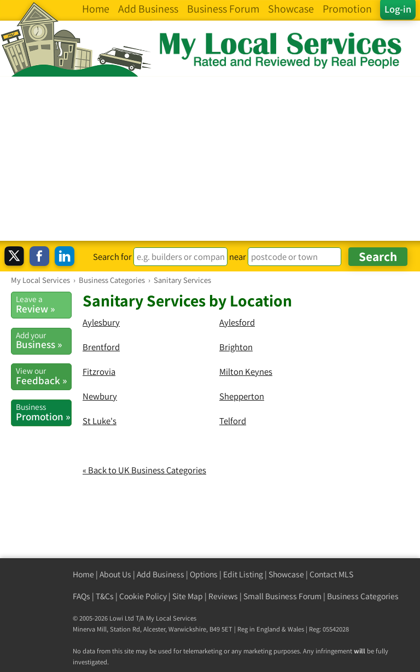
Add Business (160, 574)
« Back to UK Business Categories (144, 470)
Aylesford (237, 322)
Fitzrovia (99, 372)
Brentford (101, 347)
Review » (43, 304)
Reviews (223, 596)
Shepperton (241, 396)
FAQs (81, 596)
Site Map (187, 596)
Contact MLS (331, 574)
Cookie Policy (143, 596)
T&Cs (105, 596)
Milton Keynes (245, 372)
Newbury (100, 396)
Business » (43, 340)
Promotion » (43, 412)
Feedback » (43, 376)
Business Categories (363, 596)
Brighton (236, 347)
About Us (115, 574)
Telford (232, 421)
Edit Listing (243, 574)
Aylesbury (101, 322)
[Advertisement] (210, 158)
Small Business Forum (282, 596)
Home (83, 574)
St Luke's (99, 421)
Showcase (286, 574)
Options (204, 574)
